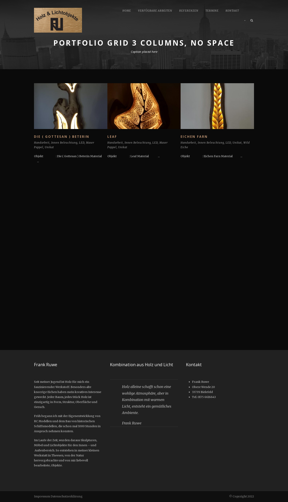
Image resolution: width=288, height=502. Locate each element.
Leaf (112, 136)
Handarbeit (42, 142)
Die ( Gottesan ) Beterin (61, 136)
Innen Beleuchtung (64, 142)
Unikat (49, 147)
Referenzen (188, 10)
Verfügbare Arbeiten (155, 10)
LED (81, 142)
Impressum (42, 496)
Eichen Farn (194, 136)
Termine (212, 10)
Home (126, 10)
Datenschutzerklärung (67, 496)
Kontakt (232, 10)
